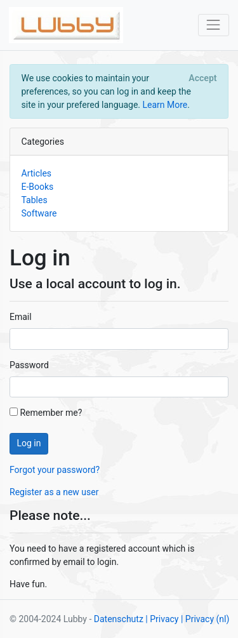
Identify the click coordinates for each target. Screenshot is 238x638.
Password (29, 365)
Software (39, 213)
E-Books (38, 187)
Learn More (164, 105)
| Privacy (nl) (205, 619)
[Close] (203, 78)
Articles (37, 173)
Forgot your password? (55, 470)
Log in (29, 443)
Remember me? (46, 413)
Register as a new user (54, 492)
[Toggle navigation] (213, 25)
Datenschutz (118, 619)
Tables (35, 200)
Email (21, 317)
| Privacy (161, 619)
